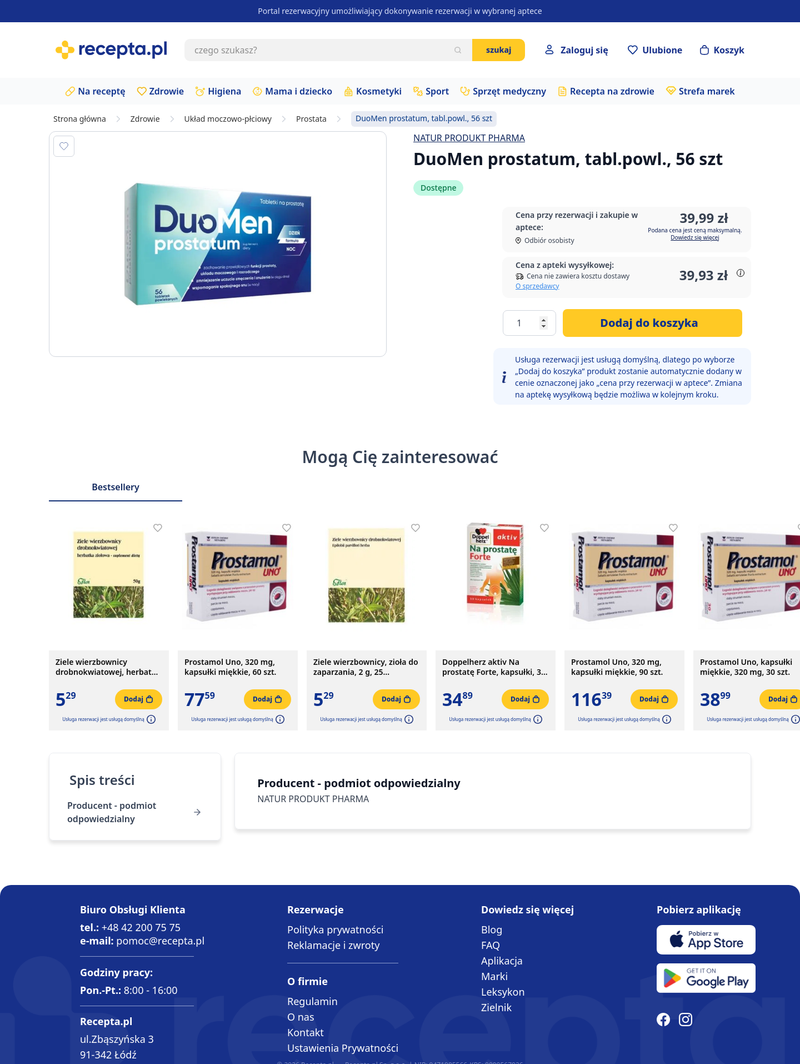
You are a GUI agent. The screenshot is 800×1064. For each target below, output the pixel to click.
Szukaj (498, 49)
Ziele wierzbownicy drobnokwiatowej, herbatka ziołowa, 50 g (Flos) (108, 667)
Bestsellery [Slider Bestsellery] (115, 487)
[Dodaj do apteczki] (63, 146)
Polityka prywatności (335, 929)
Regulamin (312, 1001)
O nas (300, 1016)
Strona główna (79, 119)
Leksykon (503, 991)
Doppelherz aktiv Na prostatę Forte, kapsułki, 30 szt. (494, 667)
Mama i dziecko (298, 91)
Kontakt (305, 1032)
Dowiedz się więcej (695, 237)
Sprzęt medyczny (509, 91)
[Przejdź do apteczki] (655, 50)
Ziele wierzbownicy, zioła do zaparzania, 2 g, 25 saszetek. (365, 667)
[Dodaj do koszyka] (652, 323)
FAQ (490, 945)
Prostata (311, 119)
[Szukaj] (457, 50)
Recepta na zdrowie (612, 91)
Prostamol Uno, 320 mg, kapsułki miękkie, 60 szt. (230, 667)
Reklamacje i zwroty (333, 945)
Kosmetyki (379, 91)
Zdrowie (166, 91)
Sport (437, 91)
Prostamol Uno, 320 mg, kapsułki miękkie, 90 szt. (617, 667)
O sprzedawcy (537, 286)
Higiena (224, 91)
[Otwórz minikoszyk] (722, 50)
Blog (491, 929)
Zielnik (496, 1007)
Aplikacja (502, 960)
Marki (494, 976)
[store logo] (111, 50)
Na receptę (101, 91)
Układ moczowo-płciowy (228, 119)
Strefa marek (707, 91)
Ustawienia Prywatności (342, 1048)
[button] (150, 719)
